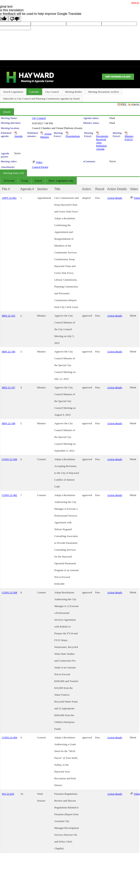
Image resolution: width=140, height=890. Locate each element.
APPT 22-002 (9, 197)
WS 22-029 (8, 793)
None (17, 153)
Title (57, 189)
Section (42, 189)
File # (6, 189)
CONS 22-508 (9, 592)
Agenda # (27, 189)
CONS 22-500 (9, 459)
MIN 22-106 (8, 351)
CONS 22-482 (9, 495)
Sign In (135, 2)
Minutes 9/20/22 (129, 138)
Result (99, 189)
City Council (39, 118)
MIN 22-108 (8, 423)
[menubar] (38, 181)
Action (86, 189)
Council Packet (40, 166)
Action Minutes (45, 135)
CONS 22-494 (9, 737)
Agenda (18, 136)
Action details (114, 197)
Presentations (73, 136)
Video (39, 162)
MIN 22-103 (8, 315)
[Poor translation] (14, 19)
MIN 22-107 (8, 387)
